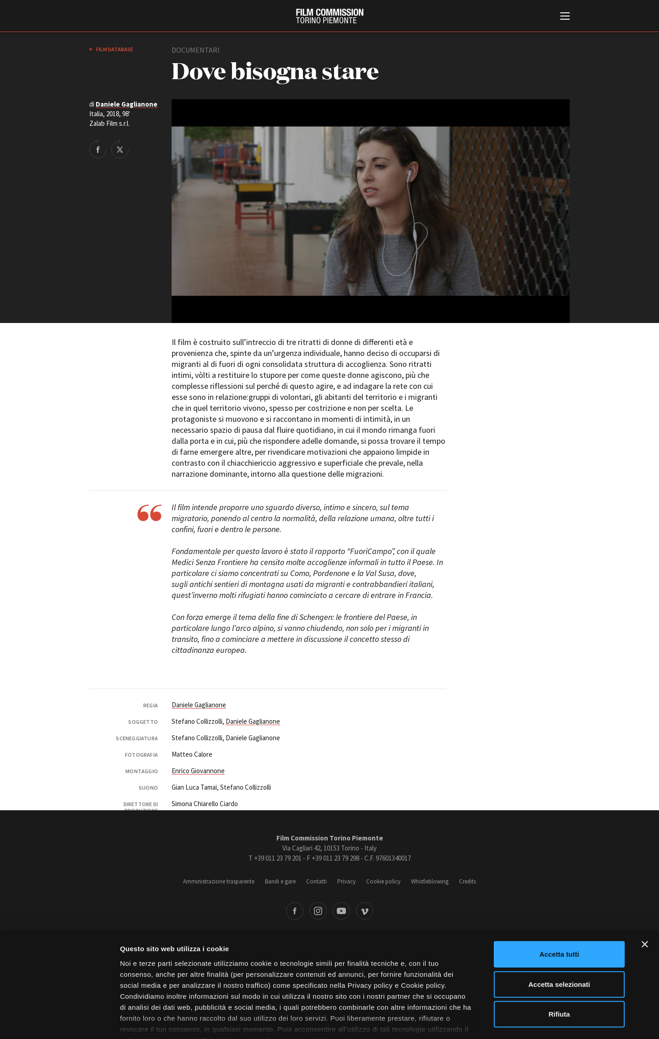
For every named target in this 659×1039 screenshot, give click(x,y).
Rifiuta (559, 959)
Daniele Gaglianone (126, 104)
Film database (114, 49)
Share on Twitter (120, 148)
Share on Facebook (98, 148)
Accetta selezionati (559, 929)
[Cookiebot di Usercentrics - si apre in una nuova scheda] (59, 1021)
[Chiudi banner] (645, 889)
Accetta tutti (559, 899)
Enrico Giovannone (198, 770)
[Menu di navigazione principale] (565, 17)
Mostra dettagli (481, 1021)
